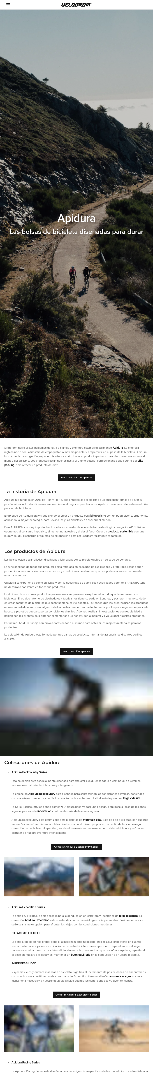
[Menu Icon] (8, 4)
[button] (76, 5)
